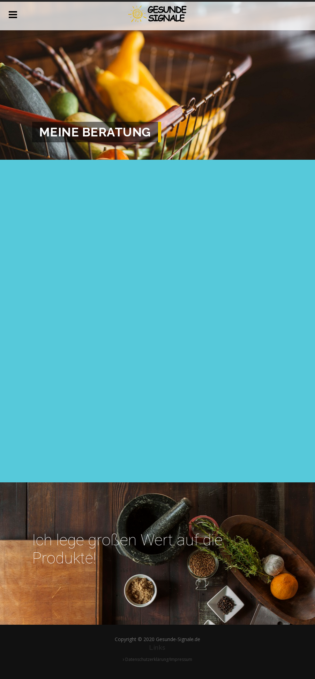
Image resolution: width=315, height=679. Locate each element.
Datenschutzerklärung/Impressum (157, 659)
